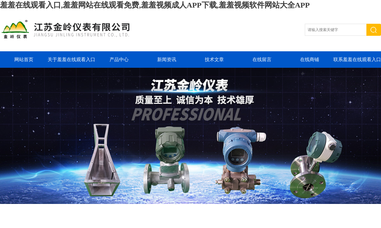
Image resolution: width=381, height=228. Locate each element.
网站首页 (23, 59)
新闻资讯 (166, 59)
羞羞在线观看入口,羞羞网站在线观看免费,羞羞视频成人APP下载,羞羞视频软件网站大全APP (155, 5)
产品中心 (119, 59)
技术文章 (214, 59)
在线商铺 (309, 59)
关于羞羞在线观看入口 (71, 59)
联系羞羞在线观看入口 (357, 59)
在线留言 (261, 59)
